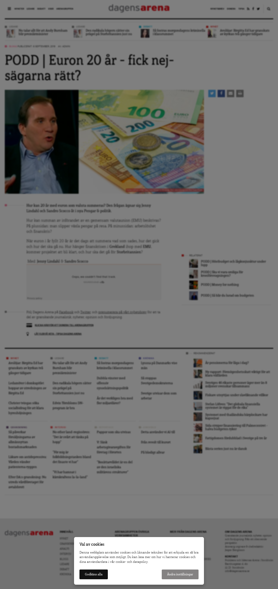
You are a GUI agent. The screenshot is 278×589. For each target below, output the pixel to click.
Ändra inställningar (180, 574)
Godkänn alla (93, 574)
